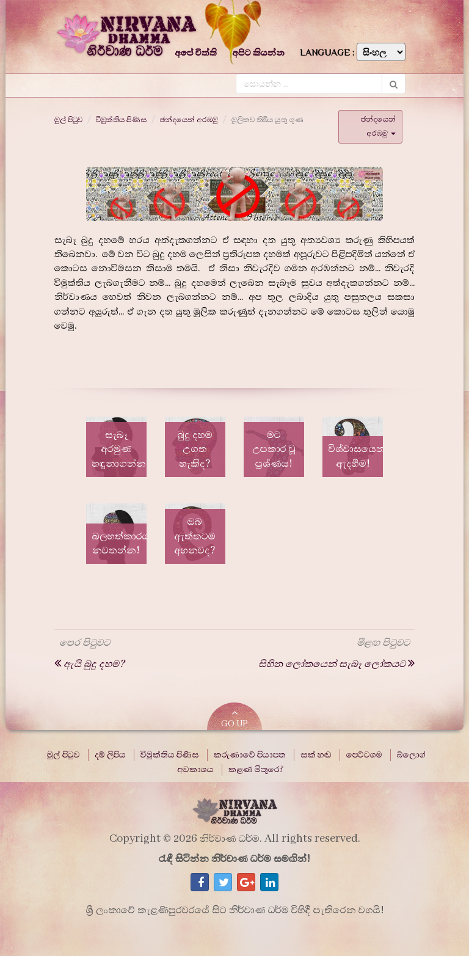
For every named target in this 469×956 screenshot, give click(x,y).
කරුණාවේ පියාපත (250, 755)
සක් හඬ (316, 755)
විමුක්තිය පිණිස (121, 119)
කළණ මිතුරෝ (255, 770)
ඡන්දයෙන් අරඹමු (189, 119)
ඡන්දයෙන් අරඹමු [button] (378, 126)
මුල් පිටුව (68, 119)
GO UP (234, 718)
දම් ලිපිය (110, 755)
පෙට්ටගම (364, 755)
